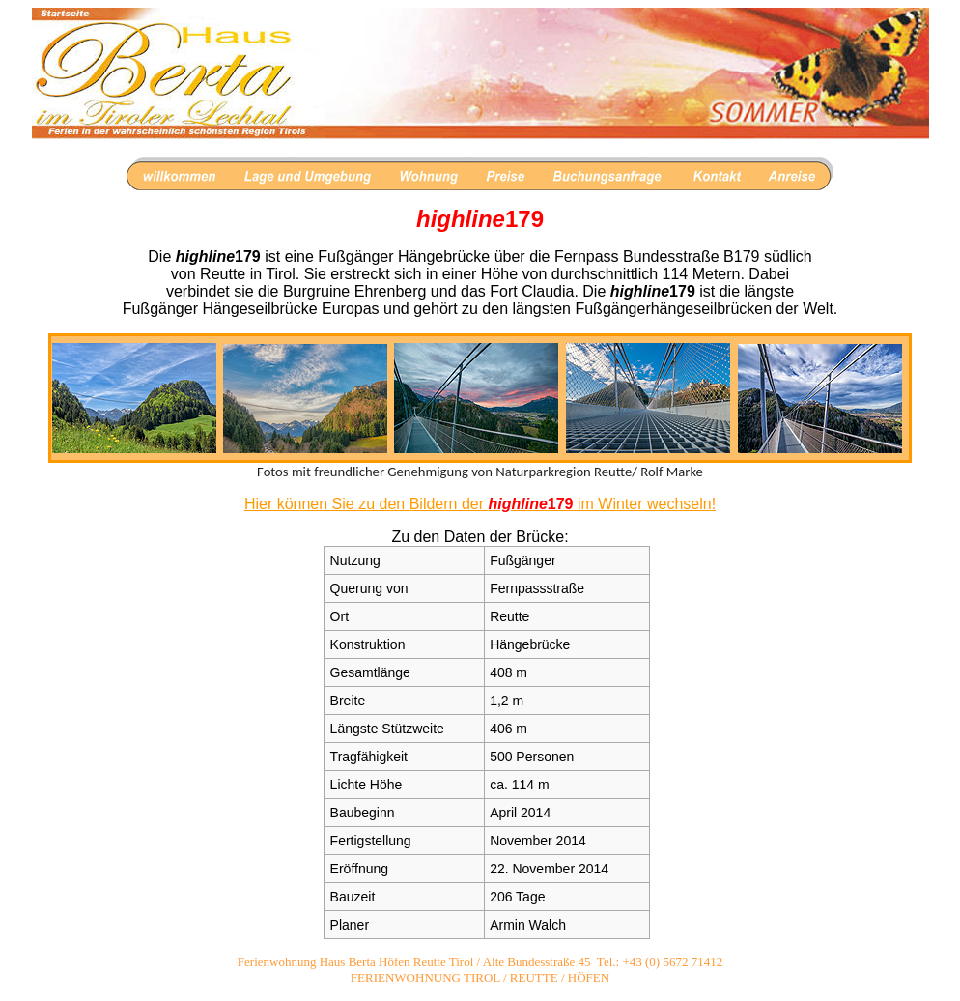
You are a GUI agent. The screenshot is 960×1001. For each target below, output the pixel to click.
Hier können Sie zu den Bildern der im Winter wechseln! (480, 504)
